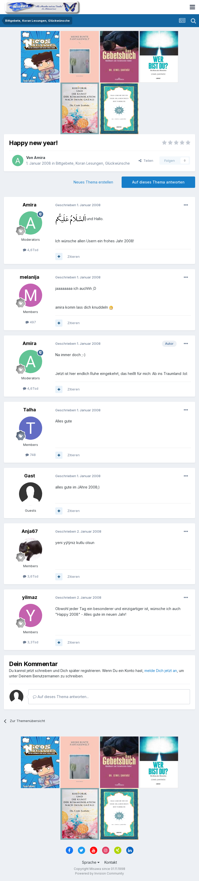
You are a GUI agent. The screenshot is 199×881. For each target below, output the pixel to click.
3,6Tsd (30, 576)
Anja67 (30, 531)
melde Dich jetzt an (160, 670)
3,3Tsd (30, 642)
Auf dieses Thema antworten (158, 182)
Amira (39, 157)
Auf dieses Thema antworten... (61, 696)
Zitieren (73, 256)
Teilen (146, 160)
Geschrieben (78, 205)
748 (30, 455)
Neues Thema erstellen (93, 182)
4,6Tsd (30, 250)
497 (30, 322)
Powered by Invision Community (99, 873)
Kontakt (110, 862)
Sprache (91, 862)
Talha (29, 409)
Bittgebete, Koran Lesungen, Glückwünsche (93, 163)
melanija (29, 277)
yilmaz (29, 597)
